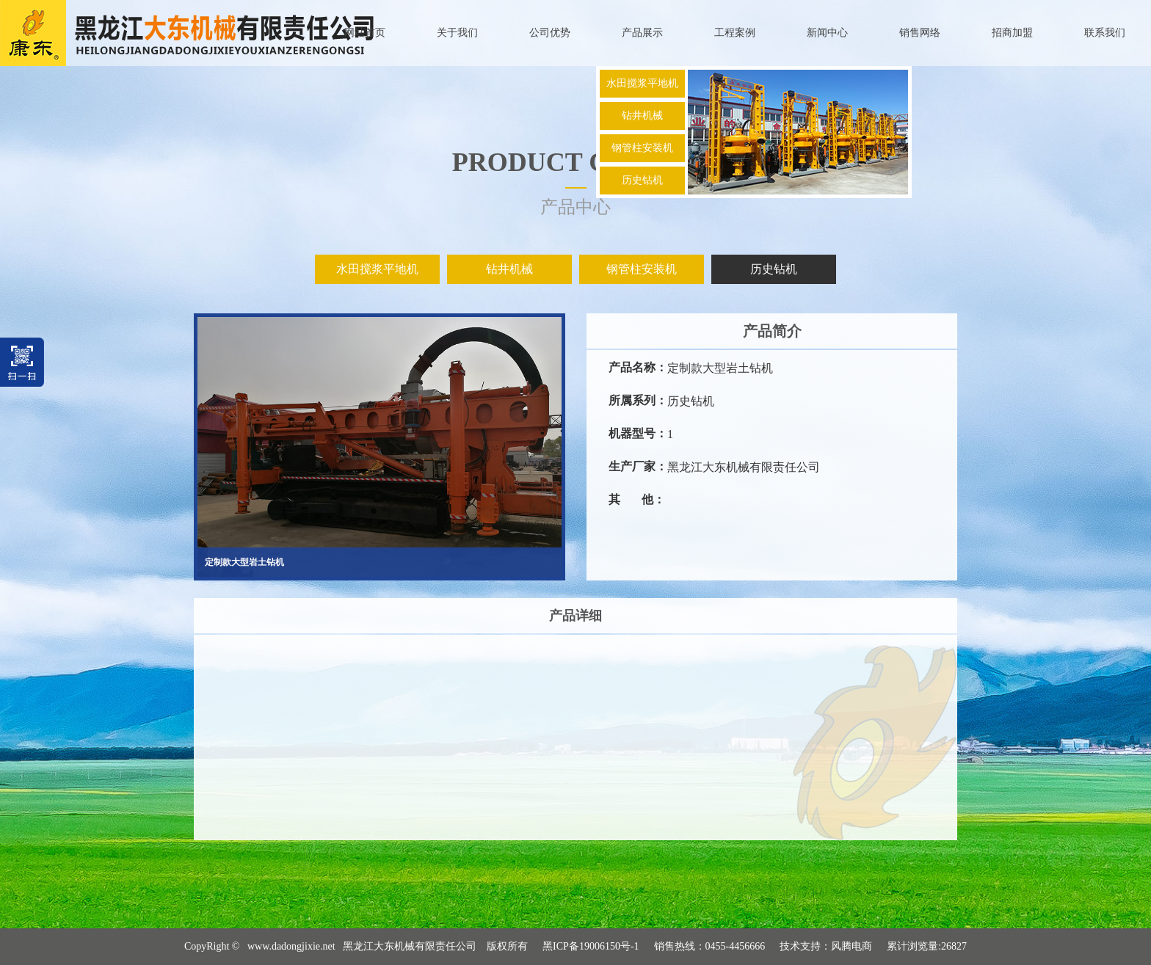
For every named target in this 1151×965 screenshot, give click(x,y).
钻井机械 (642, 115)
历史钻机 (642, 180)
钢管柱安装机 (642, 147)
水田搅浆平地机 (642, 83)
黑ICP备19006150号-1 (590, 946)
